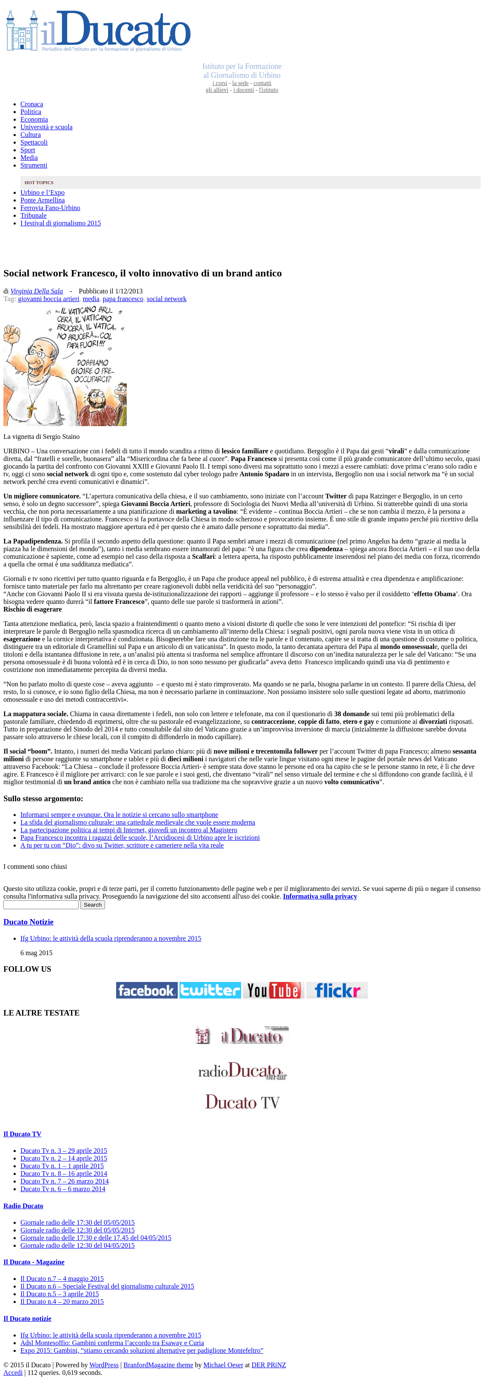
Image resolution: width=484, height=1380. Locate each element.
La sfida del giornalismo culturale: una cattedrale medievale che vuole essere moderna (137, 822)
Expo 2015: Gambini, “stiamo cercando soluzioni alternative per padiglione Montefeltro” (141, 1350)
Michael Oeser (223, 1365)
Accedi (13, 1372)
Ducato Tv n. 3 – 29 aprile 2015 (63, 1150)
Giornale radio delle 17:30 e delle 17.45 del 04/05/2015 (95, 1237)
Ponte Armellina (42, 200)
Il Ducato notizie (27, 1318)
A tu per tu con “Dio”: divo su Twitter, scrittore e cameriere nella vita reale (122, 845)
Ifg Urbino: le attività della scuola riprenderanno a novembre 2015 (110, 938)
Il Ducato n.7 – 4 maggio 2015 (62, 1278)
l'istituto (268, 90)
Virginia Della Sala (36, 291)
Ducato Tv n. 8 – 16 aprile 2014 (63, 1173)
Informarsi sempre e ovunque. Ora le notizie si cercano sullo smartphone (119, 814)
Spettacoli (34, 142)
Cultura (30, 134)
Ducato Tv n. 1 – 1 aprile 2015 (62, 1165)
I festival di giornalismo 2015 (60, 223)
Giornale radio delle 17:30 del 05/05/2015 (77, 1222)
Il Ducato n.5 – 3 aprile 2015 (59, 1293)
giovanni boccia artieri (49, 298)
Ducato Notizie (28, 921)
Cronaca (31, 104)
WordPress (104, 1365)
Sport (27, 150)
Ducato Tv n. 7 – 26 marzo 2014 (64, 1181)
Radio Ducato (23, 1205)
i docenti (243, 90)
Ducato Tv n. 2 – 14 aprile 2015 (63, 1158)
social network (167, 298)
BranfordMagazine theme (158, 1365)
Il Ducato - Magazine (34, 1262)
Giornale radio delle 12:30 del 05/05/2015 (77, 1230)
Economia (34, 119)
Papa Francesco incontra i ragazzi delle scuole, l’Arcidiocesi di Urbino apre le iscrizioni (140, 837)
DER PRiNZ (269, 1365)
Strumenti (33, 165)
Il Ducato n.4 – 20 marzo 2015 (62, 1301)
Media (29, 157)
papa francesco (123, 298)
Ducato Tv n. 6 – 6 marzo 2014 (62, 1188)
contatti (262, 83)
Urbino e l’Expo (42, 192)
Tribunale (33, 215)
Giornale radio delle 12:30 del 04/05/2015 (77, 1245)
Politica (30, 111)
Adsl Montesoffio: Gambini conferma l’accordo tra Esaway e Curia (112, 1342)
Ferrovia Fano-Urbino (50, 207)
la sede (240, 83)
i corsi (220, 83)
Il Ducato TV (22, 1134)
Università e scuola (46, 127)
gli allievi (217, 90)
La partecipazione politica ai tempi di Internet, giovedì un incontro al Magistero (128, 830)
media (91, 298)
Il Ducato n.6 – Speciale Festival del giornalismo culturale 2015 (107, 1286)
